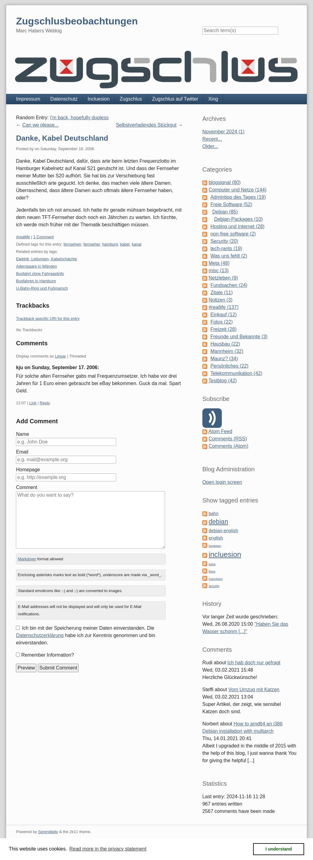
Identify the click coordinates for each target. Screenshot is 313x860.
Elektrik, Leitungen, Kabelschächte (46, 259)
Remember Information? (47, 655)
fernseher (91, 244)
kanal (136, 244)
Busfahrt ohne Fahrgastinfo (40, 273)
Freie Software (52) (231, 204)
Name (22, 434)
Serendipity (48, 831)
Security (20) (224, 241)
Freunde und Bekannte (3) (238, 336)
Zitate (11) (221, 292)
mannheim (215, 578)
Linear (60, 356)
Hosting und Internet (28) (237, 226)
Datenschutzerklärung (40, 635)
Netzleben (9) (223, 277)
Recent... (212, 139)
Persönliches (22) (229, 366)
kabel (125, 244)
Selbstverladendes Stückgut (146, 125)
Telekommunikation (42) (236, 373)
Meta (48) (218, 263)
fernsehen (72, 244)
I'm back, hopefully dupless (79, 117)
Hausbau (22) (225, 344)
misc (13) (218, 270)
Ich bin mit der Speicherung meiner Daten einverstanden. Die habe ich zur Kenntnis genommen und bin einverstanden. (85, 635)
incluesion (224, 554)
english (215, 538)
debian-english (223, 530)
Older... (210, 146)
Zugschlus (131, 99)
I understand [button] (279, 849)
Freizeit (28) (223, 329)
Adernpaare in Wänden (36, 266)
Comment (26, 487)
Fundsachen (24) (228, 285)
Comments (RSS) (227, 438)
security (213, 586)
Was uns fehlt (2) (228, 255)
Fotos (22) (221, 321)
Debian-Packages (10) (238, 219)
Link (33, 403)
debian (218, 521)
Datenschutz (64, 99)
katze (211, 564)
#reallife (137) (223, 307)
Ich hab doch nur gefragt (253, 662)
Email (22, 451)
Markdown (27, 559)
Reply (45, 403)
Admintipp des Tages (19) (238, 197)
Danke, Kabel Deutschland (62, 138)
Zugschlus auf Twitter (175, 99)
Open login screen (222, 482)
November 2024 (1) (223, 131)
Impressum (28, 99)
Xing (213, 99)
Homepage (28, 469)
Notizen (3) (220, 299)
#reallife (23, 237)
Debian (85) (225, 211)
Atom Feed (220, 431)
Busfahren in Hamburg (36, 281)
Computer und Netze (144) (237, 189)
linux (211, 571)
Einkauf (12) (223, 314)
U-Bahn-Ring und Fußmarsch (42, 288)
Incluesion (99, 99)
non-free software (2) (233, 233)
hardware (214, 545)
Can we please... (40, 125)
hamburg (110, 244)
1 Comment (43, 237)
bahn (213, 513)
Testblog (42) (222, 380)
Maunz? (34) (224, 358)
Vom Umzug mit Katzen (253, 689)
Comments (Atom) (228, 446)
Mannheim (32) (226, 351)
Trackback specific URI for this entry (47, 318)
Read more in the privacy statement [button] (108, 848)
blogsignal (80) (224, 182)
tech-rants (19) (226, 248)
